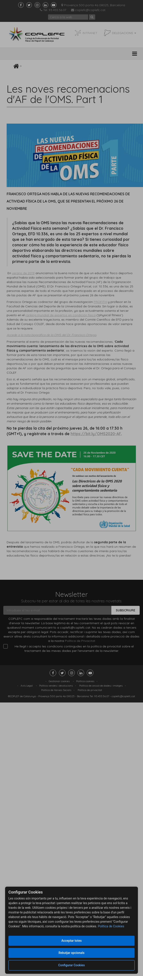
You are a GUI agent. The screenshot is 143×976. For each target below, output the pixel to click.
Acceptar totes (71, 940)
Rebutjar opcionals (72, 953)
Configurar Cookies (71, 965)
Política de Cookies (111, 926)
